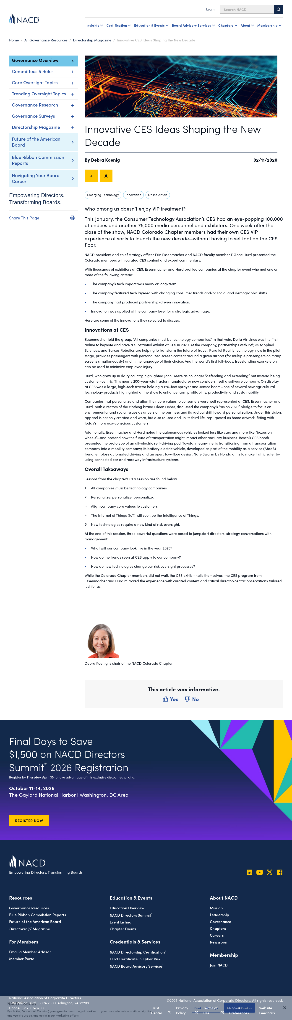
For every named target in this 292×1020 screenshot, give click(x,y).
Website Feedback (267, 1010)
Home (14, 39)
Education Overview (127, 907)
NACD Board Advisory (137, 966)
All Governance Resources (46, 39)
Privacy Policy (184, 1010)
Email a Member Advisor (30, 951)
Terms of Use (211, 1010)
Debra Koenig (105, 159)
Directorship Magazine (92, 39)
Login (210, 9)
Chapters (218, 928)
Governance (220, 921)
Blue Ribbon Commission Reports (38, 160)
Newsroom (219, 941)
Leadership (219, 914)
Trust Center (158, 1010)
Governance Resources (29, 907)
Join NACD (219, 964)
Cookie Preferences (239, 1010)
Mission (216, 907)
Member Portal (22, 958)
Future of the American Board (36, 141)
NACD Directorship (138, 951)
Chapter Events (123, 928)
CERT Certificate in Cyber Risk (135, 958)
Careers (217, 935)
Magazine (29, 928)
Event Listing (120, 921)
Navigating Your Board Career (36, 178)
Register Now (29, 820)
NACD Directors (131, 915)
